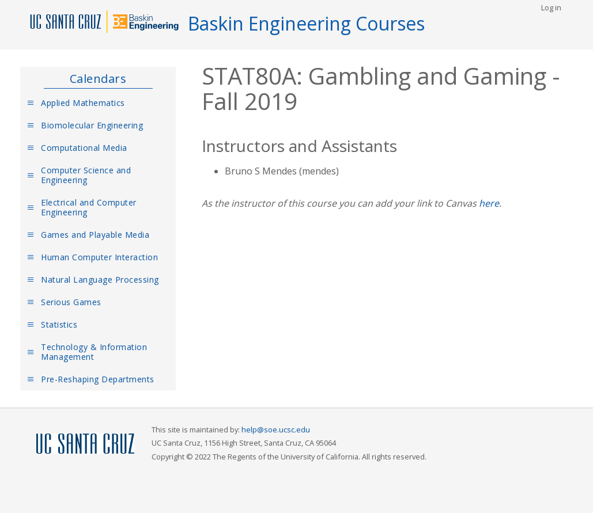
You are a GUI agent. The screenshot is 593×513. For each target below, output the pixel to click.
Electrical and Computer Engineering (89, 207)
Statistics (59, 324)
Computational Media (84, 147)
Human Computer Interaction (99, 257)
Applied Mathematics (83, 102)
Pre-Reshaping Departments (97, 379)
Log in (551, 7)
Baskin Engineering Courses (306, 23)
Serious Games (71, 302)
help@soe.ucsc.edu (275, 429)
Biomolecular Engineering (92, 125)
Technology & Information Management (94, 351)
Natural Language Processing (100, 279)
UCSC (85, 444)
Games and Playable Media (95, 234)
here (489, 203)
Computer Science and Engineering (86, 175)
